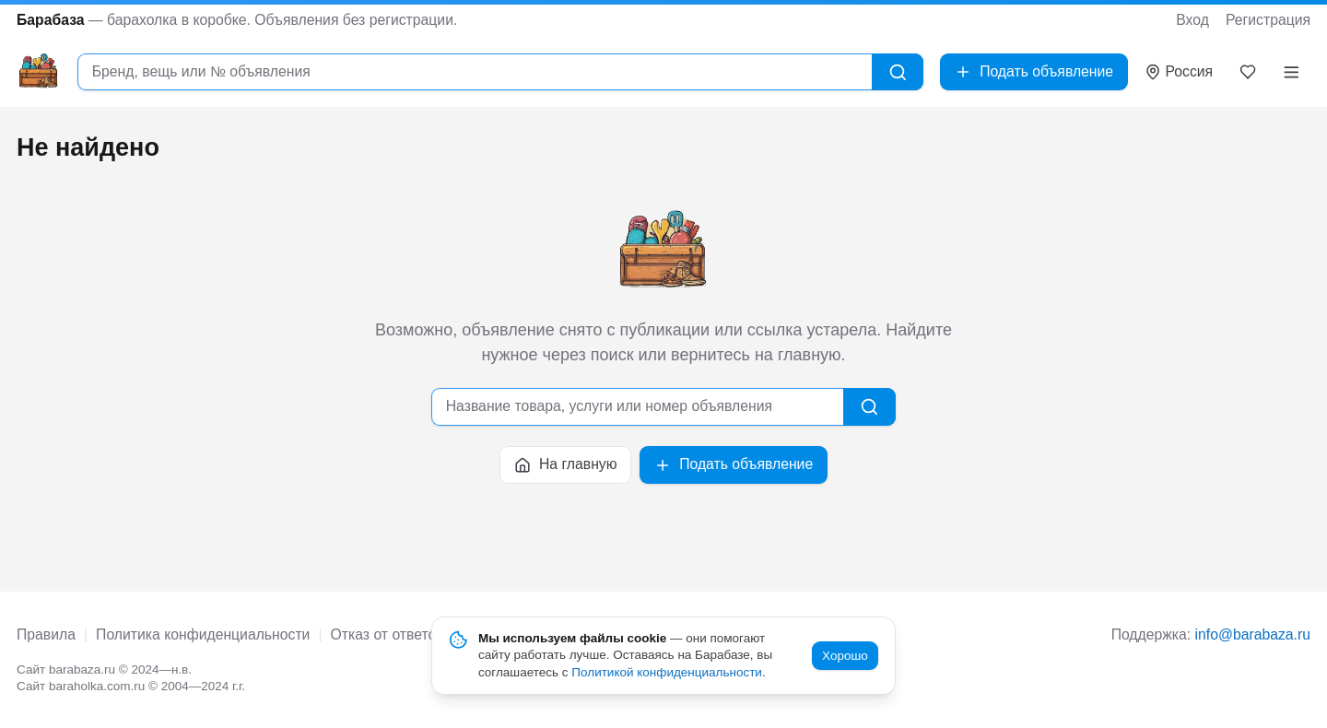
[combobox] (474, 72)
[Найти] (898, 72)
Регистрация (1268, 20)
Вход (1192, 20)
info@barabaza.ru (1252, 634)
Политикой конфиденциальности (666, 672)
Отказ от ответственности (417, 634)
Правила (46, 634)
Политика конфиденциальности (203, 634)
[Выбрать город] (1179, 72)
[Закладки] (1248, 71)
